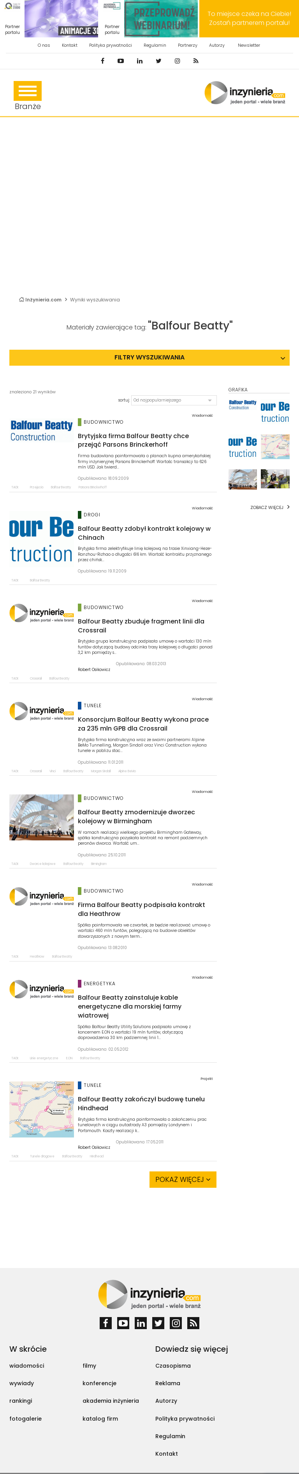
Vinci (52, 771)
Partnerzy (187, 45)
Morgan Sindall (101, 771)
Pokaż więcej (183, 1179)
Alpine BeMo (127, 771)
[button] (174, 400)
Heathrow (37, 956)
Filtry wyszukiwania (149, 357)
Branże (28, 96)
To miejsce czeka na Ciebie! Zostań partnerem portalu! (249, 18)
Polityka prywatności (110, 45)
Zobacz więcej (266, 507)
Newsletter (249, 45)
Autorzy (217, 45)
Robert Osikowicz (94, 670)
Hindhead (97, 1156)
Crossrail (36, 678)
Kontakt (69, 45)
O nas (44, 45)
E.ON (69, 1058)
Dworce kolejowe (43, 864)
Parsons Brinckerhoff (93, 487)
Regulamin (155, 45)
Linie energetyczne (44, 1058)
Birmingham (99, 864)
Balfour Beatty (61, 487)
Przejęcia (36, 487)
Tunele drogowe (42, 1156)
